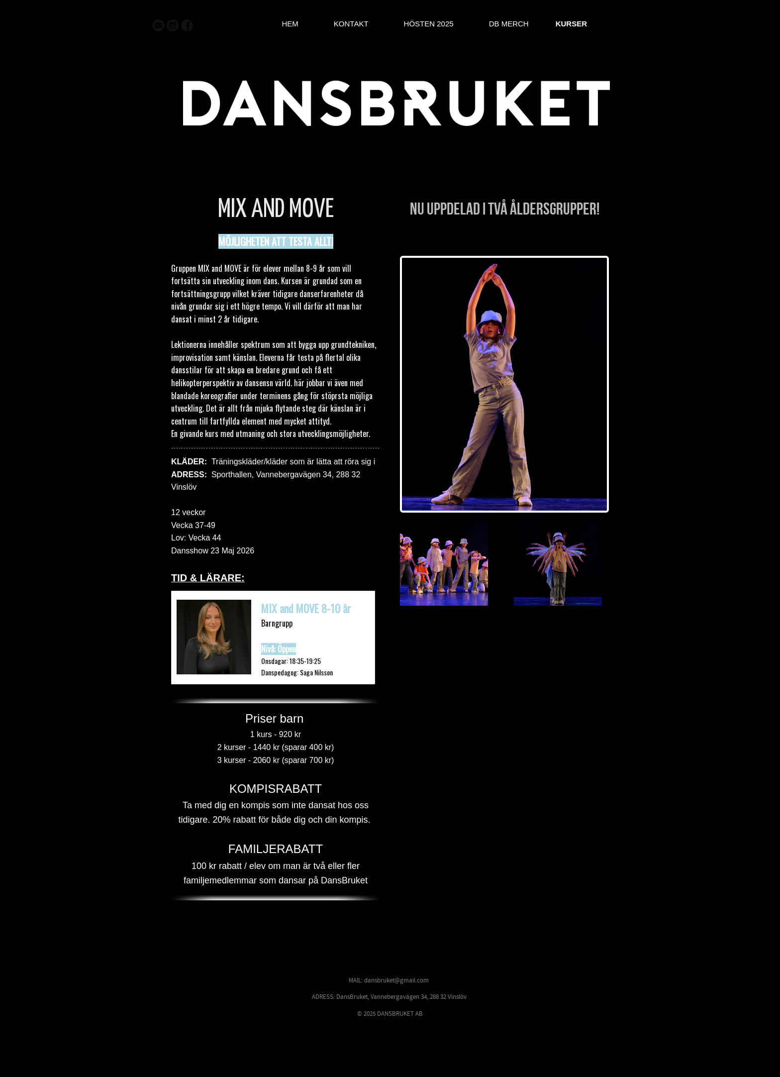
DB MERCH (509, 23)
